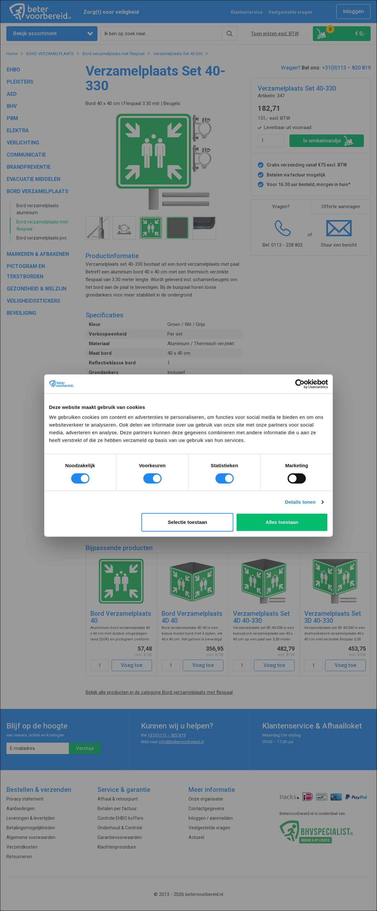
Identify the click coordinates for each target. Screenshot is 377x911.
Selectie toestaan (187, 522)
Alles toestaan (282, 522)
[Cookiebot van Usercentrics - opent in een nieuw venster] (300, 384)
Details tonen (300, 502)
